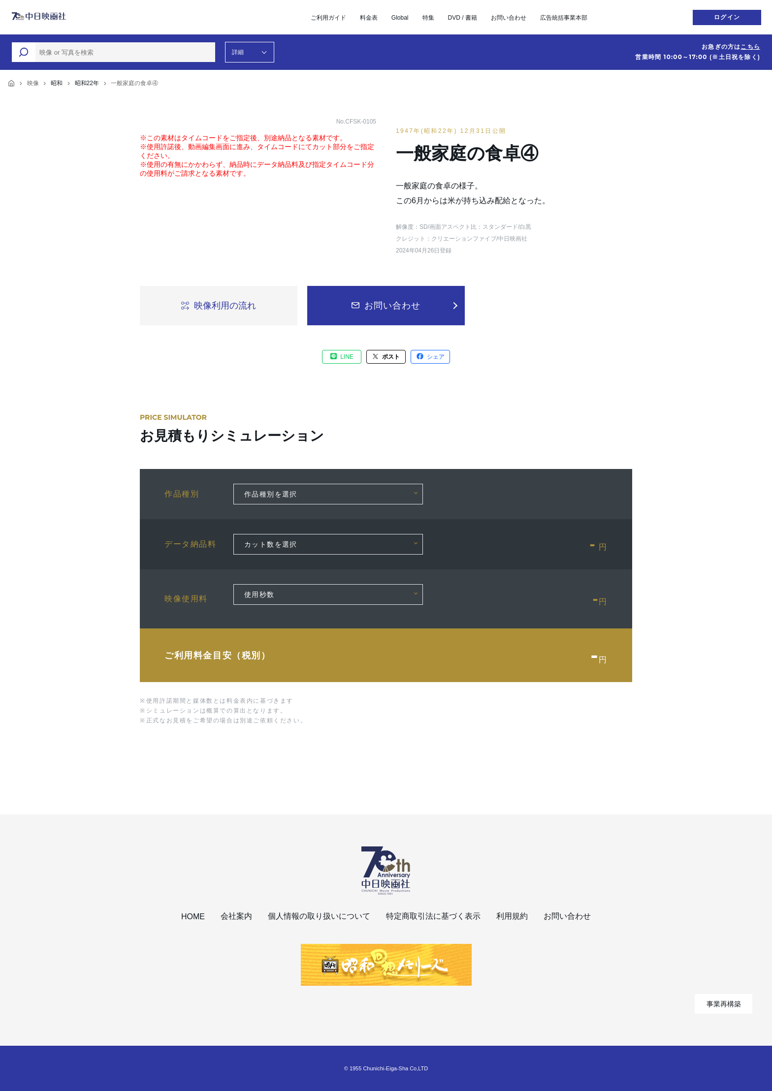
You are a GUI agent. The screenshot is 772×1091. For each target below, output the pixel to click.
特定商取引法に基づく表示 (433, 916)
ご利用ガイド (328, 17)
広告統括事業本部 (563, 17)
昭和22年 (87, 83)
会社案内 (236, 916)
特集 (428, 17)
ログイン (727, 17)
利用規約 (512, 916)
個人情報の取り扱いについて (319, 916)
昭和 (57, 83)
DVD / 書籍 (462, 17)
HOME (193, 916)
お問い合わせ (508, 17)
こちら (750, 46)
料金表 (369, 17)
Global (400, 17)
